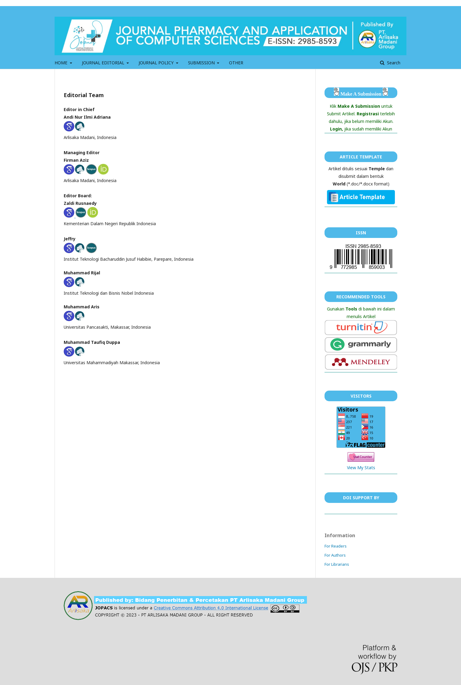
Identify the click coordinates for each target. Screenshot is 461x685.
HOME (62, 63)
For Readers (336, 546)
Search (393, 63)
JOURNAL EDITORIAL (104, 63)
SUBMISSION (202, 63)
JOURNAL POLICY (157, 63)
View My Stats (361, 467)
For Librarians (337, 564)
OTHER (236, 63)
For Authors (335, 555)
